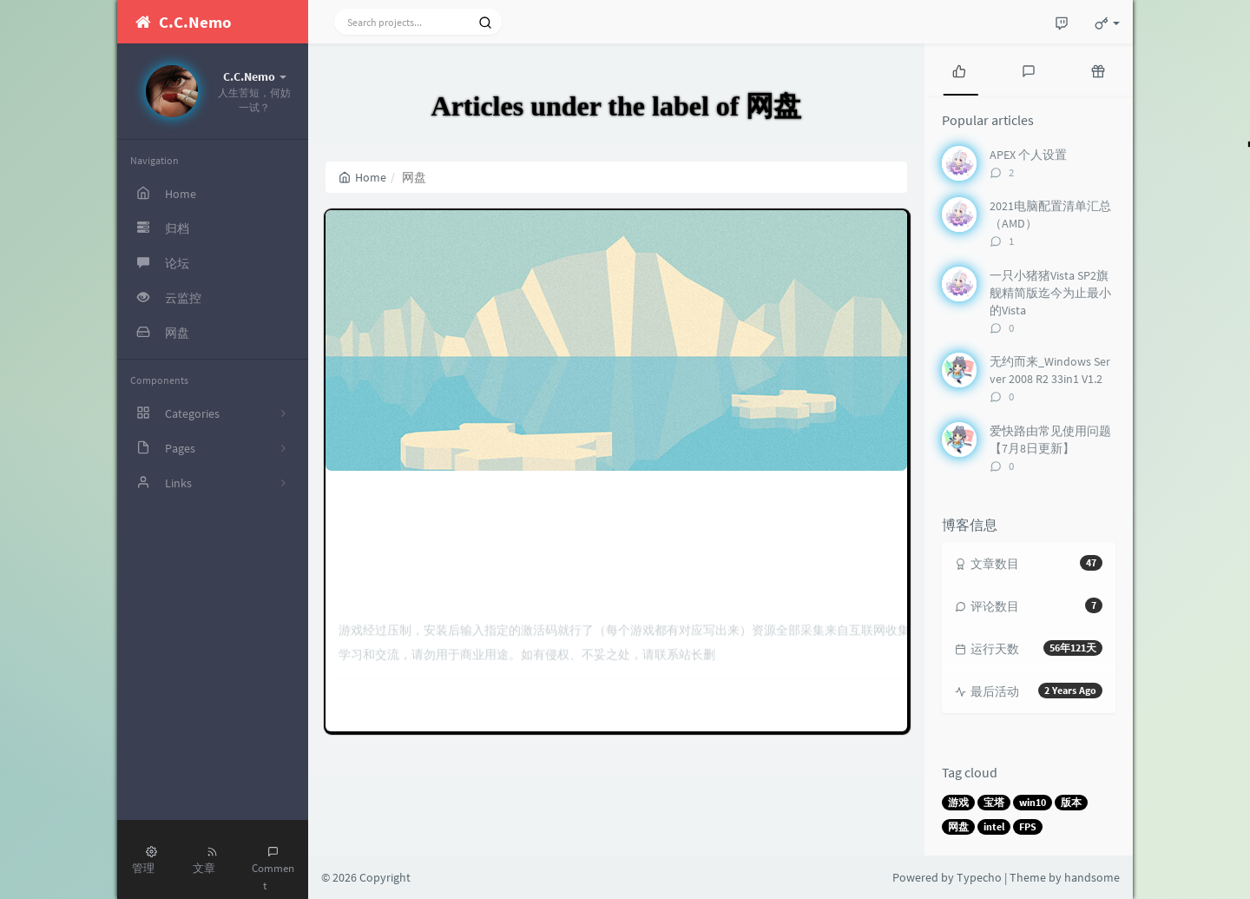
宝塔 (994, 802)
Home (362, 177)
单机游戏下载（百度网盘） (616, 336)
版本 (1071, 802)
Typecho (979, 877)
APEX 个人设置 (1028, 154)
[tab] (959, 69)
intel (994, 826)
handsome (1092, 877)
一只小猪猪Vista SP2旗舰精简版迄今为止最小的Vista (1050, 293)
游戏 (958, 802)
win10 (1032, 802)
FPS (1027, 826)
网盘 (958, 826)
